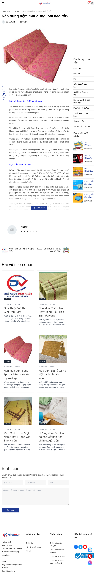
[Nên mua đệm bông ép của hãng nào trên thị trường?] (18, 349)
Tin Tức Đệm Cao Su (81, 126)
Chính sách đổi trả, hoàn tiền (57, 551)
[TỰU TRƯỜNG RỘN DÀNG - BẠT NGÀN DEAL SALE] (78, 171)
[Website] (21, 231)
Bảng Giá (77, 68)
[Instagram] (33, 231)
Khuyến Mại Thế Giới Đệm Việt (81, 101)
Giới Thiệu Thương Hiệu (80, 93)
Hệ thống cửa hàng (33, 547)
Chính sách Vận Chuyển (56, 544)
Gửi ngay (11, 510)
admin (12, 22)
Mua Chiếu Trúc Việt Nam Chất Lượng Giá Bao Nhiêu (17, 437)
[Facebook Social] (76, 547)
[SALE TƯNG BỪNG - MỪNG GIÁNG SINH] (78, 145)
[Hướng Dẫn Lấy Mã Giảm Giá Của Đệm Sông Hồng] (78, 198)
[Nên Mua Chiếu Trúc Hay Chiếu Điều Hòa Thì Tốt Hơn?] (53, 286)
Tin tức (28, 551)
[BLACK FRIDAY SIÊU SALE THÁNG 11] (78, 158)
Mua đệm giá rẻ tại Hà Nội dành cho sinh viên (52, 374)
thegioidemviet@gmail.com (12, 565)
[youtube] (36, 231)
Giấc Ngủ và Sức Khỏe (80, 85)
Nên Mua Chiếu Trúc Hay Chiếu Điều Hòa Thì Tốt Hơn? (51, 312)
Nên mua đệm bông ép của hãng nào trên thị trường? (17, 374)
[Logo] (45, 3)
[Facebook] (24, 231)
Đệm (75, 79)
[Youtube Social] (85, 547)
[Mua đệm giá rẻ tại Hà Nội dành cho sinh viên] (53, 349)
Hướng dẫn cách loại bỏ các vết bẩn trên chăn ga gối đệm (51, 437)
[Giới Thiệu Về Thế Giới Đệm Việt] (18, 286)
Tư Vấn (7, 299)
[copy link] (4, 99)
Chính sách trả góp (57, 556)
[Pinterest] (30, 231)
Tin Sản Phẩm (78, 121)
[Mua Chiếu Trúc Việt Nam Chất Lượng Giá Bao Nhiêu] (18, 411)
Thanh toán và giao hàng (80, 114)
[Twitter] (27, 231)
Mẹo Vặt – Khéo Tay (81, 108)
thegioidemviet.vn (8, 571)
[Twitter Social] (80, 547)
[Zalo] (90, 549)
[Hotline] (90, 556)
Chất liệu (76, 74)
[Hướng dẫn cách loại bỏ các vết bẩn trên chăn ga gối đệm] (53, 411)
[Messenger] (90, 562)
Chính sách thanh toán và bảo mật (57, 561)
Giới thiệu (29, 543)
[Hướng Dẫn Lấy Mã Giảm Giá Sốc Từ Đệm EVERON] (78, 184)
